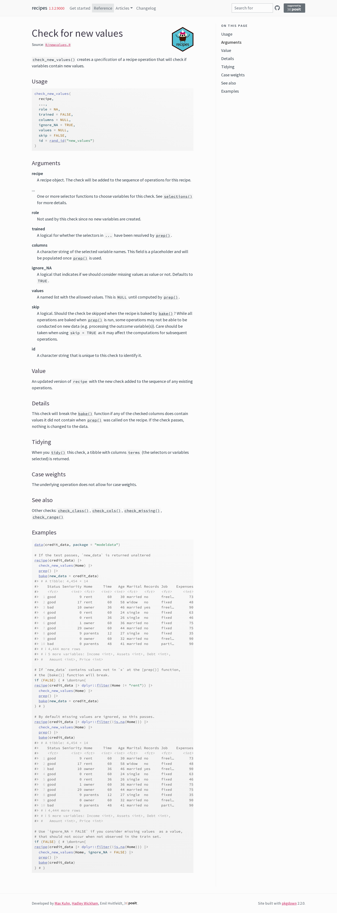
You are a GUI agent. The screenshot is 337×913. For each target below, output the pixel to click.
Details (227, 58)
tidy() (58, 452)
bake (43, 576)
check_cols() (106, 510)
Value (226, 50)
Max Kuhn (62, 903)
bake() (166, 313)
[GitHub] (277, 7)
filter (103, 685)
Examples (230, 91)
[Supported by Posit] (294, 8)
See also (228, 83)
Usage (226, 34)
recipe (40, 560)
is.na (119, 722)
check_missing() (142, 510)
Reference (103, 8)
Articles (122, 8)
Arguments (231, 42)
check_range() (48, 517)
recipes (39, 8)
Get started (80, 8)
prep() (163, 235)
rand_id (56, 140)
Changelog (146, 8)
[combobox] (252, 8)
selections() (178, 196)
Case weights (233, 74)
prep (43, 571)
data (38, 544)
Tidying (227, 66)
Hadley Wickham (85, 903)
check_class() (73, 510)
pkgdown (289, 903)
